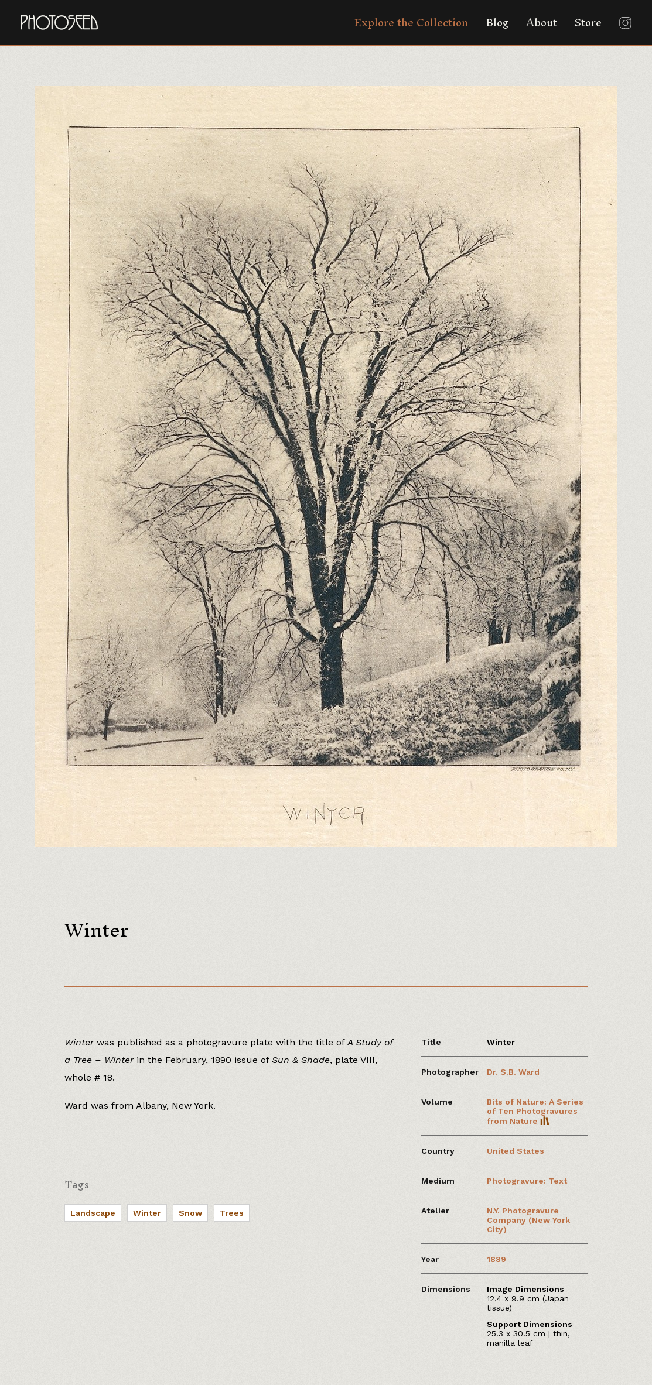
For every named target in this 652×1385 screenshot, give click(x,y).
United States (515, 1151)
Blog (497, 23)
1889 (496, 1259)
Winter (147, 1213)
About (541, 23)
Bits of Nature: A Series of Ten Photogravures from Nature (535, 1111)
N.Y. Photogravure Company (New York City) (528, 1220)
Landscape (92, 1213)
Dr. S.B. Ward (513, 1072)
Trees (232, 1213)
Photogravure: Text (527, 1180)
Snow (190, 1213)
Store (588, 23)
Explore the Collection (411, 23)
